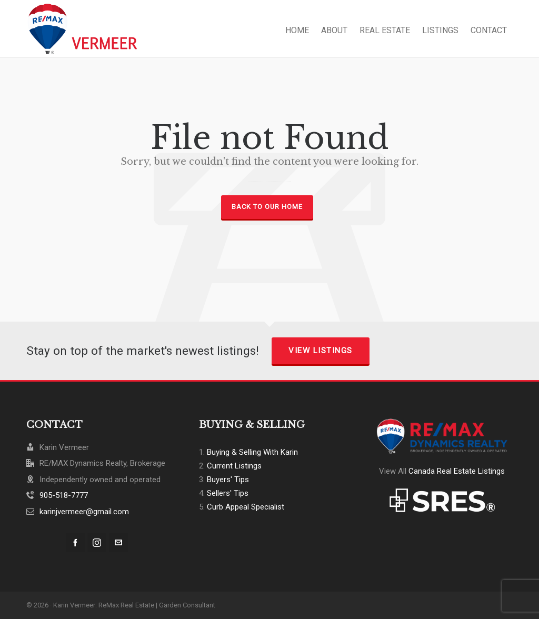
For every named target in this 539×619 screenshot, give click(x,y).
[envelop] (118, 542)
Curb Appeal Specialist (245, 507)
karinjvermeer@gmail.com (84, 511)
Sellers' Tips (227, 493)
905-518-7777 (63, 495)
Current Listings (234, 466)
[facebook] (75, 542)
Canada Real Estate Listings (456, 471)
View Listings (320, 350)
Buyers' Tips (228, 479)
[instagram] (96, 542)
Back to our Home (267, 207)
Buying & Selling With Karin (252, 452)
